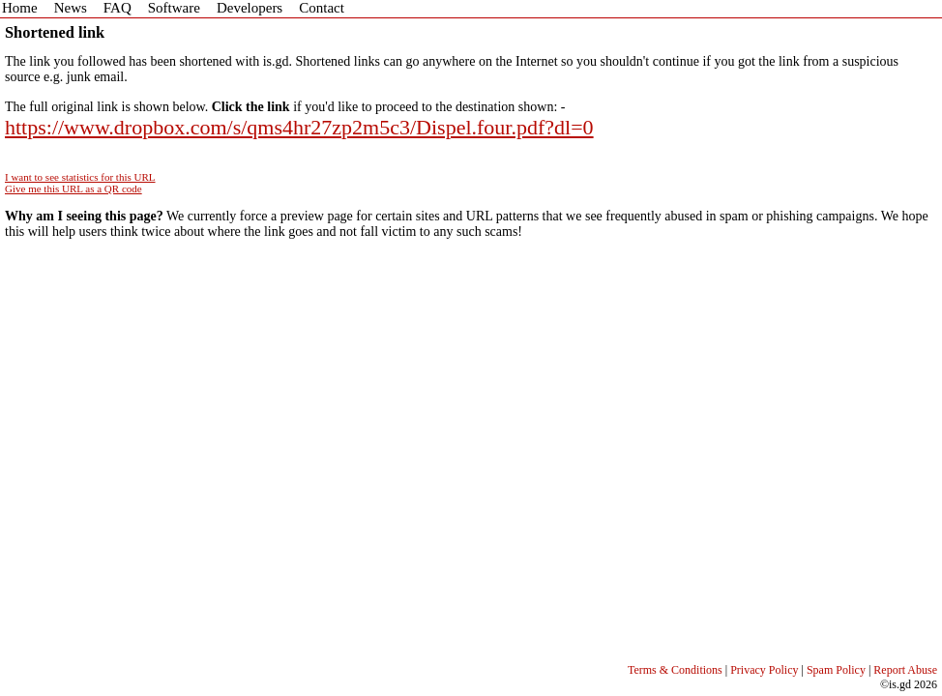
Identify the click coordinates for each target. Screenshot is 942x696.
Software (174, 7)
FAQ (117, 7)
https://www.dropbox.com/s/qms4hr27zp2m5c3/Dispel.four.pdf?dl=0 (299, 127)
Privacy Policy (764, 670)
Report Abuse (905, 670)
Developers (249, 7)
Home (20, 7)
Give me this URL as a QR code (73, 188)
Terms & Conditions (675, 670)
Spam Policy (836, 670)
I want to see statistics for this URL (80, 177)
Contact (321, 7)
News (70, 7)
